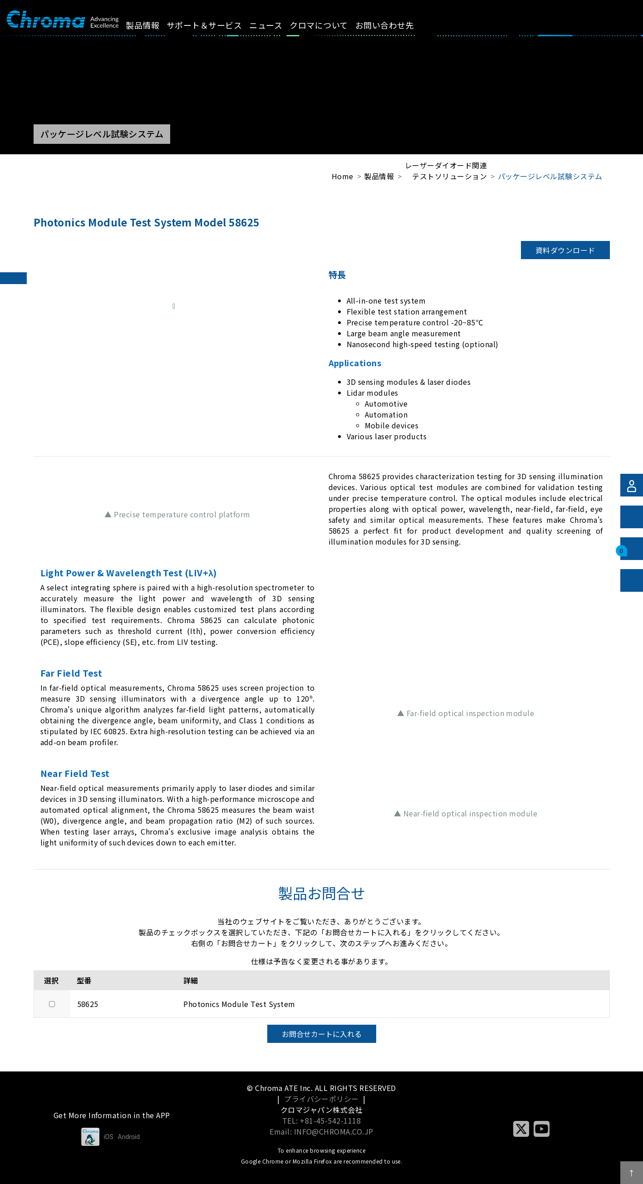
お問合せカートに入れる (322, 1033)
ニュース (276, 25)
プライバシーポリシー (321, 1098)
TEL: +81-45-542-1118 (321, 1120)
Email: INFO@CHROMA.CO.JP (321, 1131)
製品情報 (153, 25)
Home (342, 176)
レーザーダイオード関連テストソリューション (446, 171)
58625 (87, 1003)
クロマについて (329, 25)
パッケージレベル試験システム (550, 176)
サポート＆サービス (214, 25)
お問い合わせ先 (394, 25)
